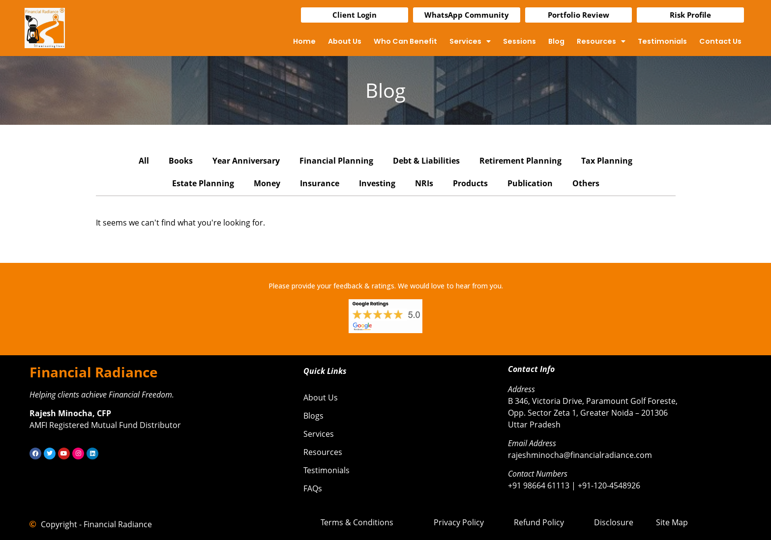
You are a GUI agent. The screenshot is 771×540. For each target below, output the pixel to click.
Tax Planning (606, 160)
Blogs (313, 415)
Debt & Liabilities (426, 160)
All (144, 160)
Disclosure (613, 522)
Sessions (519, 41)
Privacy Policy (459, 522)
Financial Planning (336, 160)
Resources (601, 41)
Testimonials (662, 41)
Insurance (319, 183)
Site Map (672, 522)
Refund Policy (539, 522)
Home (304, 41)
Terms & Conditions (357, 522)
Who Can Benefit (405, 41)
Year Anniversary (246, 160)
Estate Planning (203, 183)
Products (470, 183)
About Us (344, 41)
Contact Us (720, 41)
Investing (377, 183)
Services (470, 41)
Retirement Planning (520, 160)
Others (585, 183)
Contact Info (531, 369)
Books (181, 160)
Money (267, 183)
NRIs (424, 183)
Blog (556, 41)
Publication (530, 183)
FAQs (312, 488)
